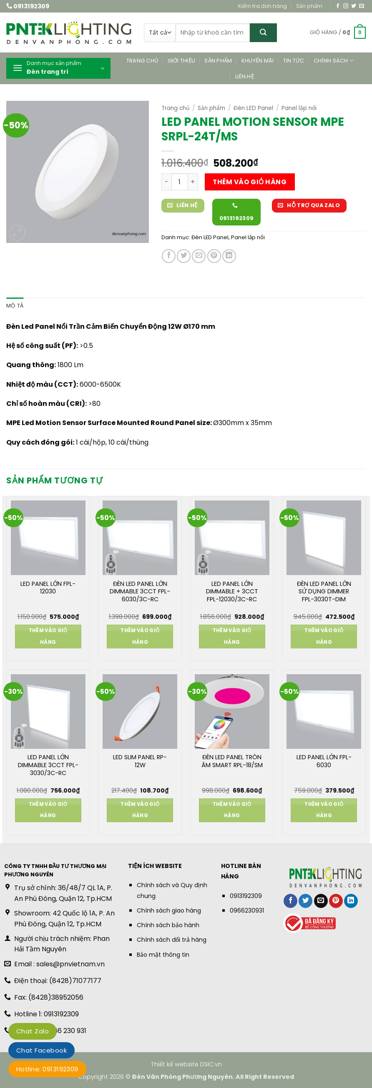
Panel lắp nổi (299, 108)
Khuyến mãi (257, 60)
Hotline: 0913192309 (47, 1069)
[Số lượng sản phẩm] (179, 181)
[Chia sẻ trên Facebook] (169, 256)
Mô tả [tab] (14, 305)
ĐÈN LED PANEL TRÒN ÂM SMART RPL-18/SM (232, 761)
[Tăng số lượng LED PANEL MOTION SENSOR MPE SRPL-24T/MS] (193, 181)
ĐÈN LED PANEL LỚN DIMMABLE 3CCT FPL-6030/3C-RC (140, 591)
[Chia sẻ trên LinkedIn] (229, 256)
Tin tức (293, 60)
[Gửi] (263, 32)
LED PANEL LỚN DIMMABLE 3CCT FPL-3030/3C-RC (48, 765)
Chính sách (334, 61)
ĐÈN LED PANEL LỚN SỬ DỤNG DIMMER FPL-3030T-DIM (324, 591)
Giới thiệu (182, 60)
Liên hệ (244, 76)
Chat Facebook (41, 1050)
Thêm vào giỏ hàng (250, 182)
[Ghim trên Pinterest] (214, 256)
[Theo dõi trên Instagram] (345, 6)
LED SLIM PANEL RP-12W (140, 761)
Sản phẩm (309, 6)
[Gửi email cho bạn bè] (199, 256)
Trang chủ (142, 60)
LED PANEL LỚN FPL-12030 (47, 588)
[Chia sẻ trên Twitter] (184, 256)
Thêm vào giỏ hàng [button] (48, 636)
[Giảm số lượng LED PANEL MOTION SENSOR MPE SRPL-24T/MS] (166, 181)
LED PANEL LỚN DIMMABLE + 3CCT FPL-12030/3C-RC (232, 591)
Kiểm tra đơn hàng (262, 6)
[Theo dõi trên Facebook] (337, 6)
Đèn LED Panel (253, 108)
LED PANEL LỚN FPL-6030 (324, 761)
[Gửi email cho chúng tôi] (361, 6)
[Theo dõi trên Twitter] (353, 6)
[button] (338, 33)
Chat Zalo (32, 1031)
